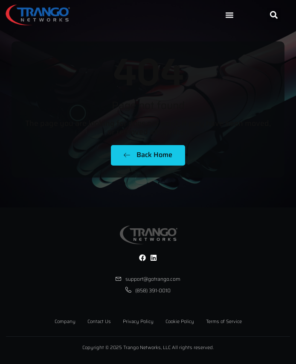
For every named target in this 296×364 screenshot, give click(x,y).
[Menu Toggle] (229, 15)
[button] (274, 15)
